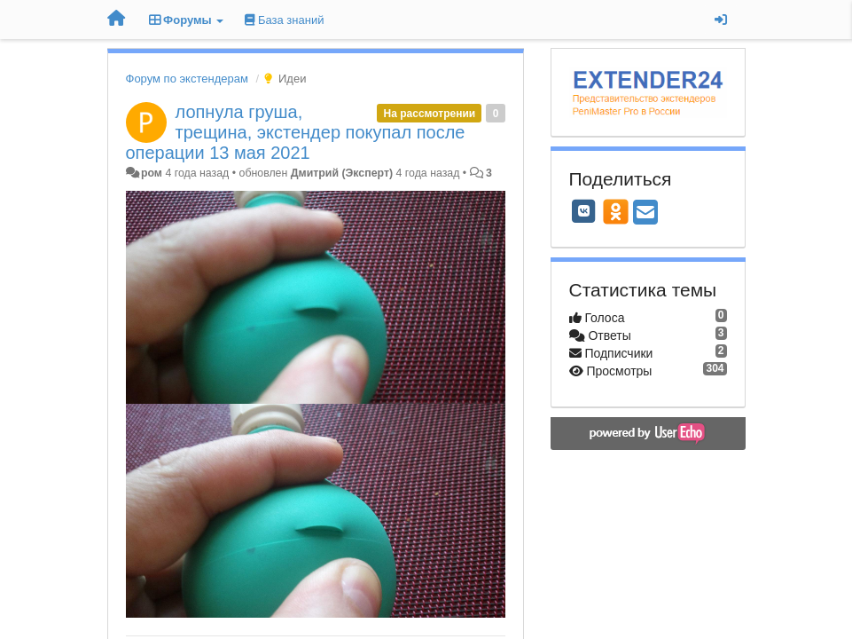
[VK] (584, 211)
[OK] (616, 211)
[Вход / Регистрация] (721, 19)
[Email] (645, 213)
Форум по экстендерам (187, 78)
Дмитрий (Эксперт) (342, 173)
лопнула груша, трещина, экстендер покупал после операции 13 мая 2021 (295, 132)
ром (151, 173)
